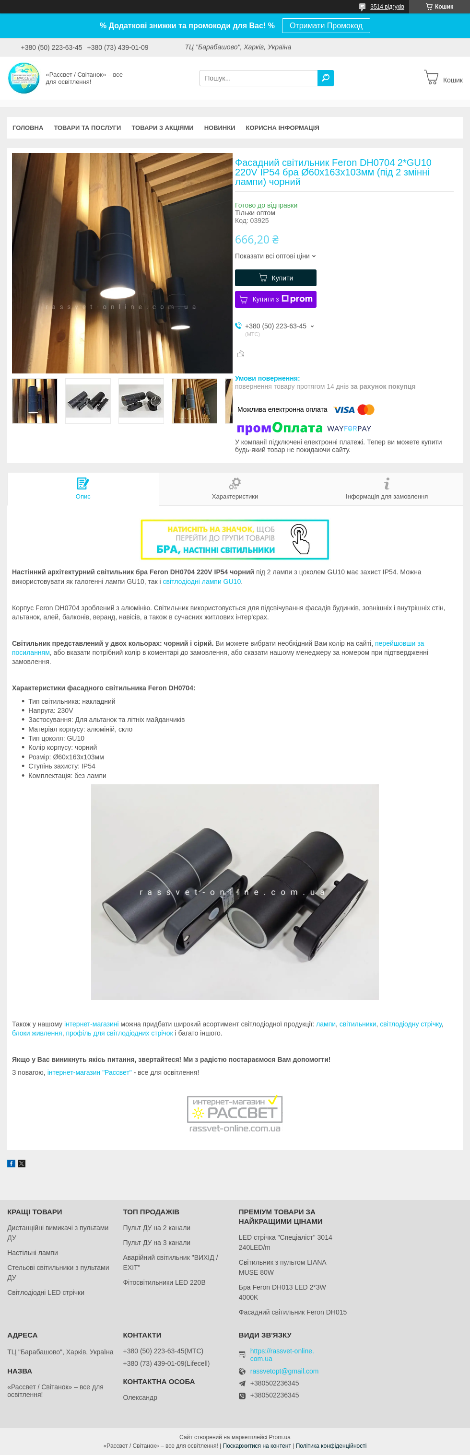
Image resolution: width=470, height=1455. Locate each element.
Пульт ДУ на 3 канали (156, 1242)
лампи (326, 1024)
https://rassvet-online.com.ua (282, 1354)
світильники (358, 1024)
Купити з (282, 299)
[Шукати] (325, 78)
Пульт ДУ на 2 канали (156, 1228)
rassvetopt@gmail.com (284, 1371)
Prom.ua (280, 1437)
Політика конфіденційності (331, 1446)
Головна (27, 127)
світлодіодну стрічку (411, 1024)
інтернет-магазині (91, 1024)
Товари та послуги (87, 127)
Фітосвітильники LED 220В (164, 1282)
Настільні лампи (32, 1253)
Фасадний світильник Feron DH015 (293, 1312)
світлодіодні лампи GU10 (202, 581)
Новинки (219, 127)
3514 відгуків (387, 6)
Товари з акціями (162, 127)
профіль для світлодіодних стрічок (119, 1033)
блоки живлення (37, 1033)
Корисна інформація (282, 127)
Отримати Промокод (326, 26)
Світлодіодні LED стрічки (45, 1292)
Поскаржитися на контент (257, 1446)
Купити (283, 278)
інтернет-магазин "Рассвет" (89, 1072)
